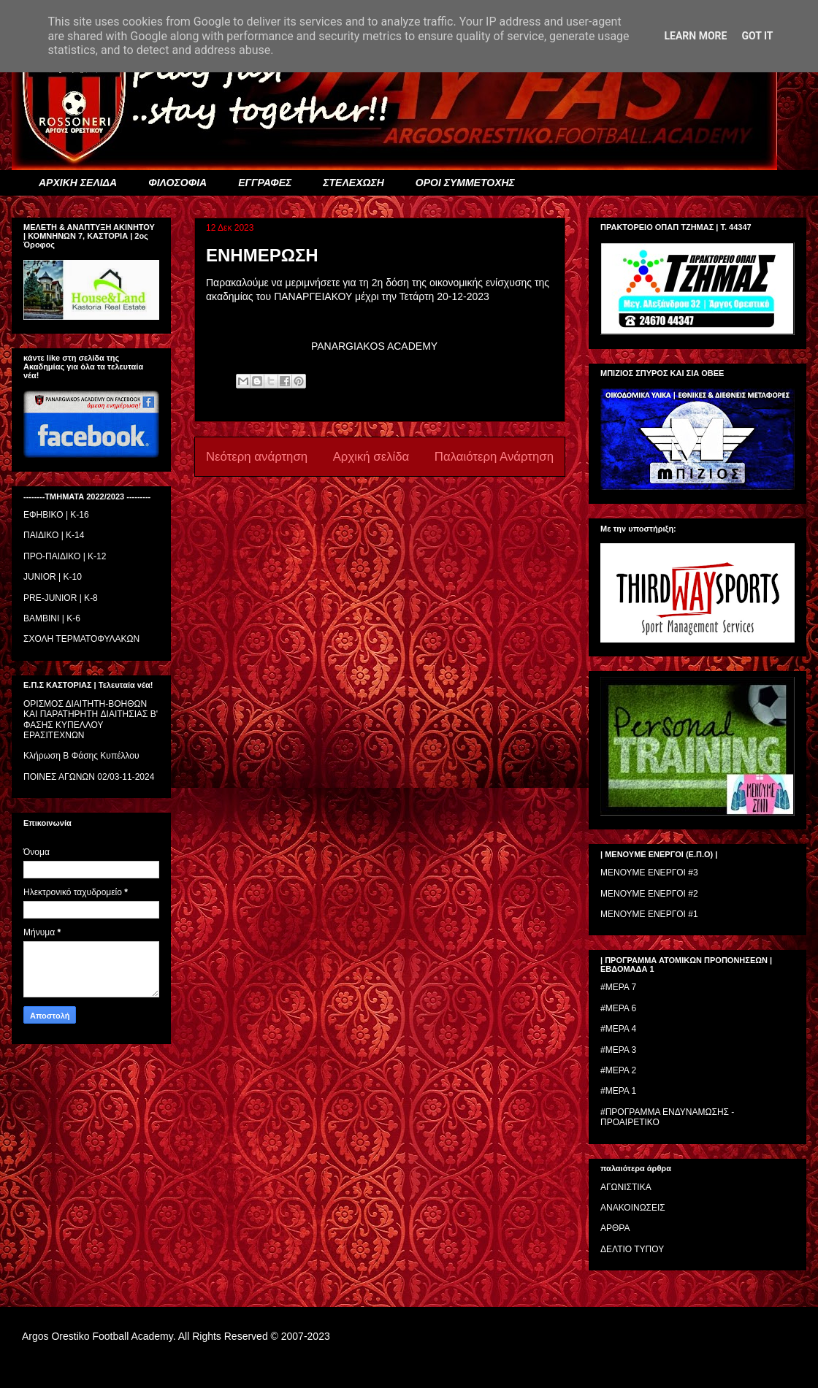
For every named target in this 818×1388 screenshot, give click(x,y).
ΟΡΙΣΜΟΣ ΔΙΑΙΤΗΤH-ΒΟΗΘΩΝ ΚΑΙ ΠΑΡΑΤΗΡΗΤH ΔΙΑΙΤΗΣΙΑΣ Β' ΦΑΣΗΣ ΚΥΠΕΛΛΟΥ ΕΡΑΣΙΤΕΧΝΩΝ (90, 719)
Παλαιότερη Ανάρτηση (494, 457)
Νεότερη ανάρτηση (256, 457)
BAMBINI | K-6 (51, 618)
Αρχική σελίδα (371, 457)
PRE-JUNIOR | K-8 (60, 598)
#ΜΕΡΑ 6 (618, 1008)
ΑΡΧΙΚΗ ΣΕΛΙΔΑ (78, 182)
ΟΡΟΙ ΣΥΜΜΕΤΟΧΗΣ (465, 182)
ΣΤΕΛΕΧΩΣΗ (353, 182)
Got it (757, 36)
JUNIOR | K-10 (52, 577)
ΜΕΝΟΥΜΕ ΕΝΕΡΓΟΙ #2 (649, 894)
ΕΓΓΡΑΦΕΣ (264, 182)
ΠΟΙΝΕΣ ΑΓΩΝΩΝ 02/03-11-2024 (88, 777)
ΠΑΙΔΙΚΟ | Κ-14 (53, 535)
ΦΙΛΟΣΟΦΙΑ (177, 182)
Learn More (695, 36)
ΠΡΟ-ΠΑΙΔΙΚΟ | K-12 (64, 556)
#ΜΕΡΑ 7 (618, 987)
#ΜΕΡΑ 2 (618, 1070)
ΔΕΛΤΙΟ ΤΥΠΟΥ (632, 1249)
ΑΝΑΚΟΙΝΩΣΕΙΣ (632, 1208)
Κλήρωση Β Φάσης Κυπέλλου (81, 756)
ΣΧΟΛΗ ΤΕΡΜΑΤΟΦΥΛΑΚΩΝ (81, 639)
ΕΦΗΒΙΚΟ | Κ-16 (56, 515)
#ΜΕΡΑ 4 (618, 1029)
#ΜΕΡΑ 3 (618, 1050)
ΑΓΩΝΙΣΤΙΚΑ (625, 1187)
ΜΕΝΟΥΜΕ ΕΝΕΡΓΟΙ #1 (649, 914)
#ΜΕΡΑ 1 (618, 1091)
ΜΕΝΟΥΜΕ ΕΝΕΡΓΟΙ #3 (649, 872)
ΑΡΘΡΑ (615, 1228)
